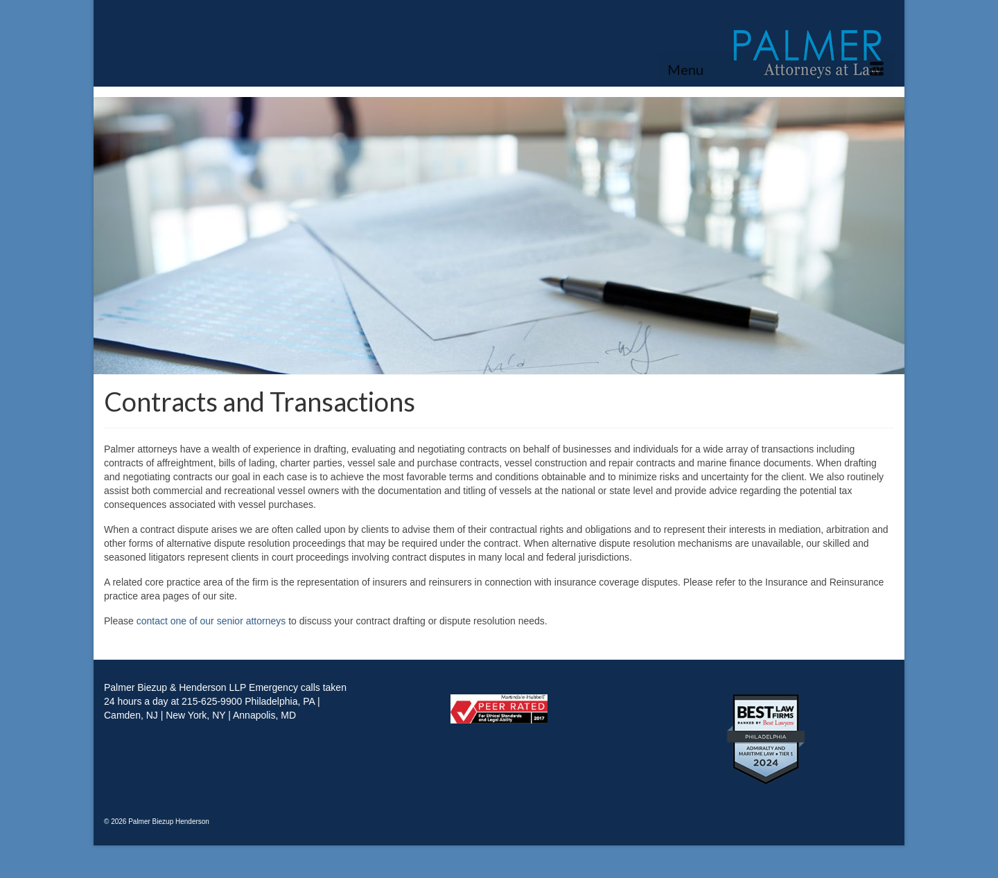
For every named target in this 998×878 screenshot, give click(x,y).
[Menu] (775, 69)
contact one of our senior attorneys (211, 620)
